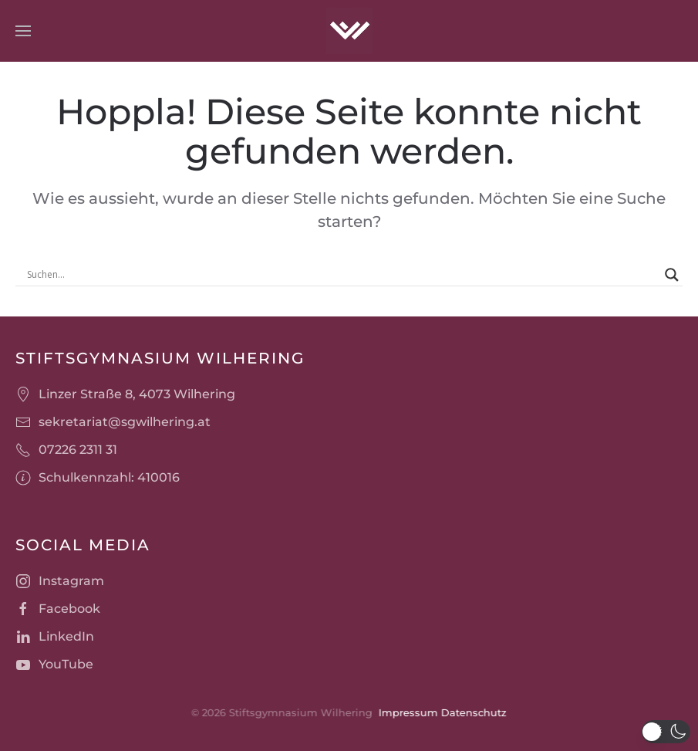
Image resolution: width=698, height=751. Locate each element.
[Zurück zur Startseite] (349, 31)
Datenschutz (472, 712)
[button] (23, 31)
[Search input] (342, 275)
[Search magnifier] (672, 275)
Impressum (407, 712)
